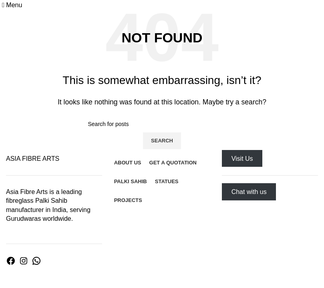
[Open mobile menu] (12, 5)
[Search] (162, 124)
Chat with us (249, 191)
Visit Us (242, 158)
